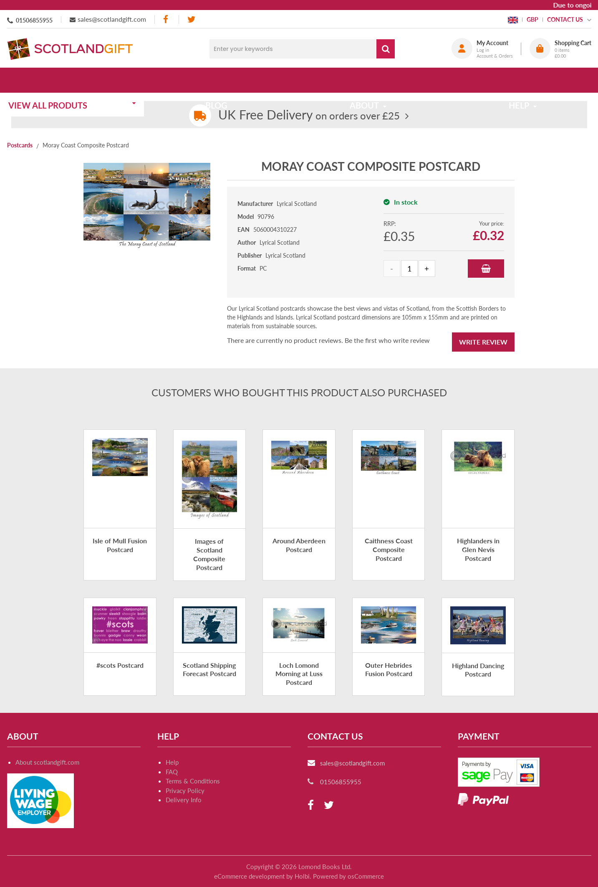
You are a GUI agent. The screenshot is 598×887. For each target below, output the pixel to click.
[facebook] (166, 19)
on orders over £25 (309, 115)
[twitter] (191, 19)
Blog (221, 80)
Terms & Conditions (193, 781)
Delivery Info (184, 799)
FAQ (172, 771)
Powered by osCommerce (348, 876)
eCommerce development (249, 876)
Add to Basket (486, 268)
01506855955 (34, 20)
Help (172, 762)
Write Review (483, 342)
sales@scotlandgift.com (112, 19)
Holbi (302, 876)
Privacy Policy (185, 790)
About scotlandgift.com (47, 762)
